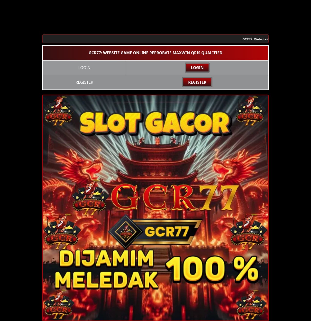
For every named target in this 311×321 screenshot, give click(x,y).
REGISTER (197, 82)
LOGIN (197, 67)
